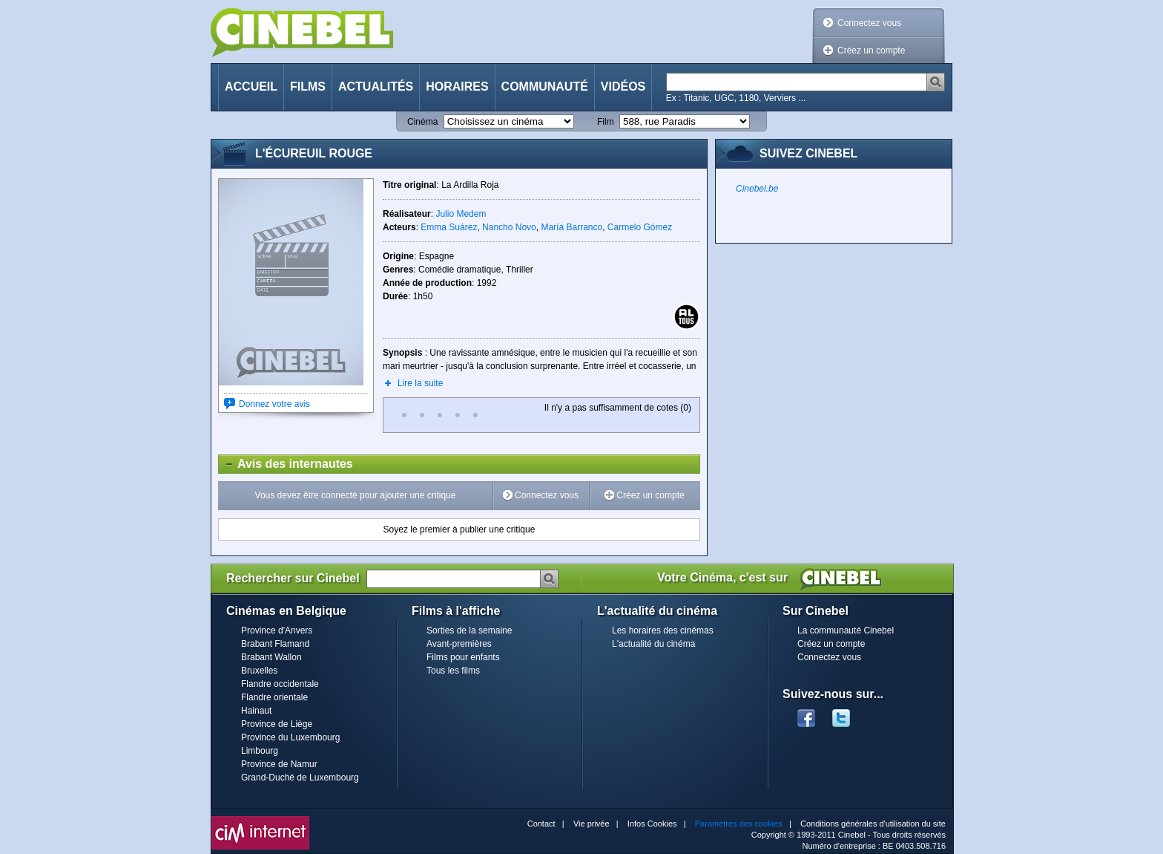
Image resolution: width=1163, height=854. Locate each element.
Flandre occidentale (280, 684)
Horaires (457, 86)
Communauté (544, 86)
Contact (541, 823)
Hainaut (256, 710)
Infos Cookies (652, 823)
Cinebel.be (757, 188)
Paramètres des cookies (739, 823)
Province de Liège (276, 724)
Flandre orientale (274, 697)
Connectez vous (869, 23)
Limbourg (259, 751)
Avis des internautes (286, 464)
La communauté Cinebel (845, 630)
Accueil (251, 86)
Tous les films (453, 670)
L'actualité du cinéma (653, 644)
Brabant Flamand (275, 644)
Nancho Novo (509, 227)
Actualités (375, 86)
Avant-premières (459, 644)
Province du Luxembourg (290, 737)
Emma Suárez (449, 227)
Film (605, 122)
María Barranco (571, 227)
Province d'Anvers (276, 630)
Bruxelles (259, 670)
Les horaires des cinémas (663, 630)
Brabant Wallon (271, 657)
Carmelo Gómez (639, 227)
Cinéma (422, 122)
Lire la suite (420, 383)
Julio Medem (460, 214)
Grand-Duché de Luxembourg (300, 777)
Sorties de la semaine (469, 630)
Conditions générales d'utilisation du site (873, 823)
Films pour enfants (463, 657)
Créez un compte (871, 50)
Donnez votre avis (274, 404)
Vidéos (623, 86)
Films (308, 86)
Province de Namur (279, 764)
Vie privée (591, 823)
